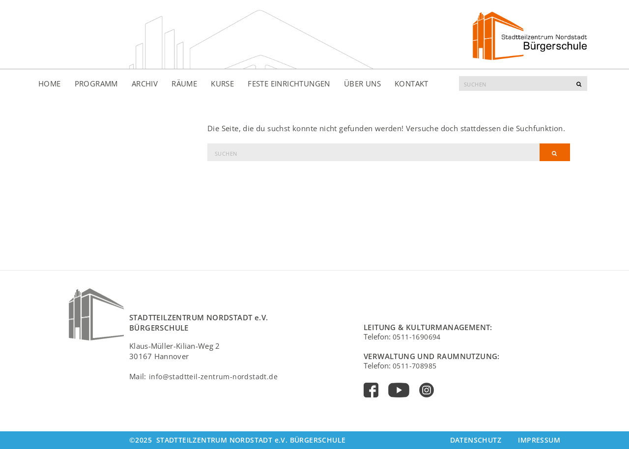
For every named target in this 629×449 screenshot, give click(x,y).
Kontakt (412, 83)
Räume (184, 83)
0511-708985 (414, 365)
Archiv (145, 83)
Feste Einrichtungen (289, 83)
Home (49, 83)
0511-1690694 (417, 336)
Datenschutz (475, 440)
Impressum (539, 440)
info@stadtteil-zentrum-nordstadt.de (213, 376)
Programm (96, 83)
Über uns (362, 83)
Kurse (222, 83)
